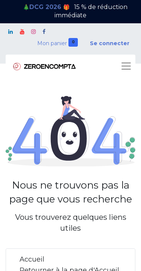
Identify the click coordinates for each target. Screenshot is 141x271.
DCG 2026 (46, 7)
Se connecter (109, 43)
